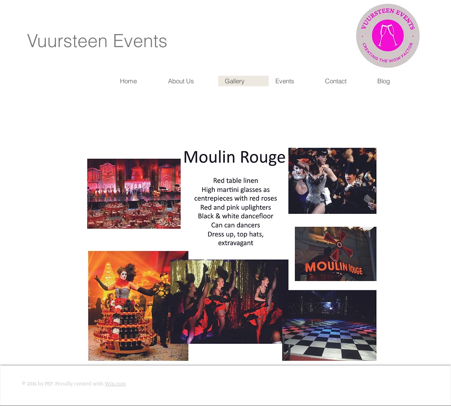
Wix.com (115, 383)
